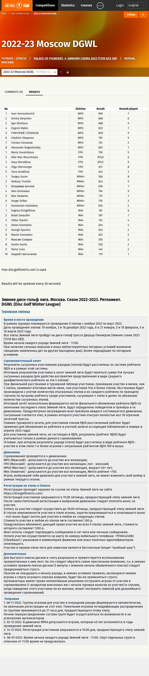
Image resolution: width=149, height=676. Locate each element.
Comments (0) (14, 92)
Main (4, 13)
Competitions (45, 5)
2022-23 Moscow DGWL (49, 43)
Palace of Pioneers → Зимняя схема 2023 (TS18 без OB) (75, 58)
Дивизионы (12, 452)
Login (120, 5)
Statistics (68, 5)
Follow (131, 14)
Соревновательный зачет (22, 361)
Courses (86, 5)
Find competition (20, 13)
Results (34, 92)
